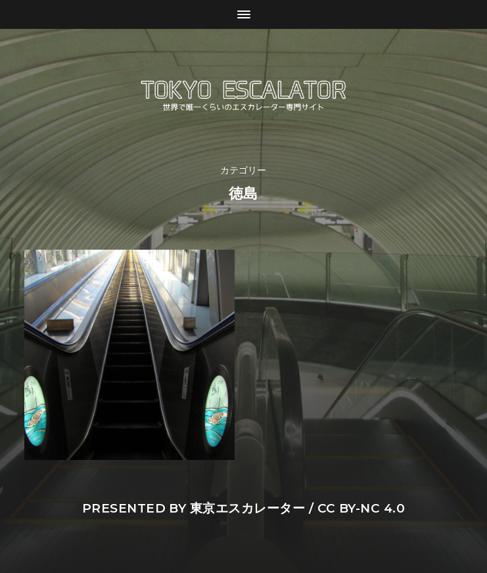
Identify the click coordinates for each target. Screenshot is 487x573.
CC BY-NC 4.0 (361, 508)
